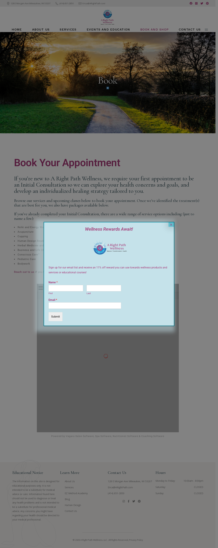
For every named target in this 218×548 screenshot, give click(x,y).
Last (89, 293)
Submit (55, 316)
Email (53, 300)
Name (53, 282)
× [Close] (171, 224)
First (51, 293)
